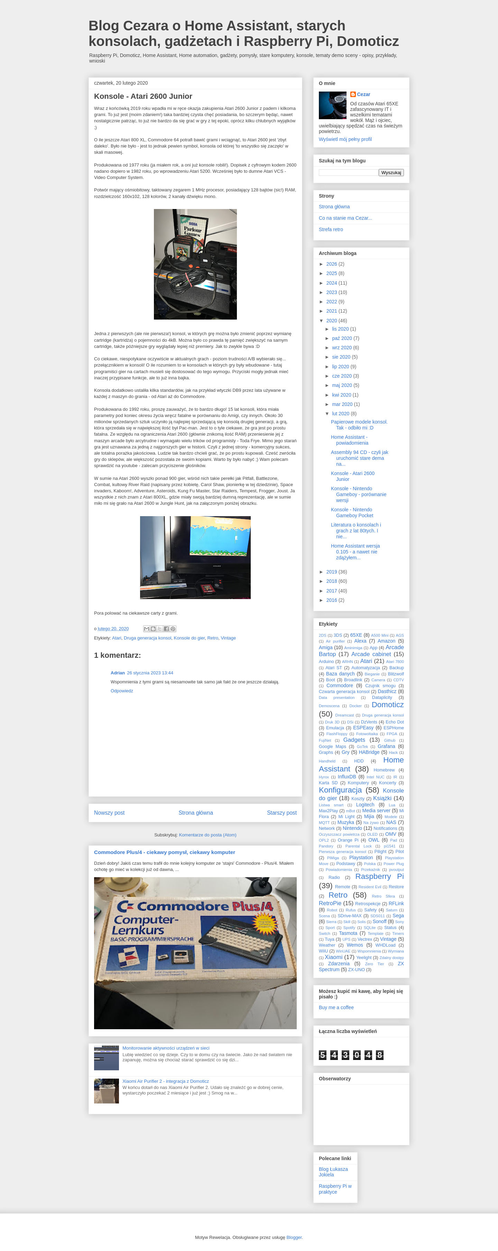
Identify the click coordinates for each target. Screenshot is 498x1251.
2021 (332, 311)
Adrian (118, 672)
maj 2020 (342, 385)
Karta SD (328, 782)
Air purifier (335, 641)
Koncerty (387, 782)
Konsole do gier (189, 638)
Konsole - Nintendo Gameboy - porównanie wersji (359, 494)
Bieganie (372, 674)
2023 (332, 292)
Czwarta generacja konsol (344, 691)
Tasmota (348, 933)
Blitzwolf (396, 674)
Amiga (326, 647)
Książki (382, 798)
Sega (398, 915)
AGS (400, 635)
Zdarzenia (339, 963)
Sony (399, 922)
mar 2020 (343, 404)
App (373, 647)
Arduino (326, 661)
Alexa (360, 641)
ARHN (347, 662)
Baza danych (340, 673)
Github (390, 740)
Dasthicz (387, 691)
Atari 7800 (395, 662)
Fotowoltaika (367, 734)
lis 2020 (341, 329)
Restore (396, 886)
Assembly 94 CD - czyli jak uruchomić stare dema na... (359, 458)
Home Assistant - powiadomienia (349, 440)
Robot (332, 910)
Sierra (331, 922)
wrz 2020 (342, 347)
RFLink (396, 903)
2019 (332, 572)
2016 (332, 600)
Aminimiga (353, 648)
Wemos (355, 945)
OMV (390, 834)
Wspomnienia (369, 951)
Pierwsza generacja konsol (342, 852)
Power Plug (394, 864)
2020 (332, 320)
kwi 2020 (342, 395)
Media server (376, 810)
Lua (392, 805)
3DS (338, 635)
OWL (373, 840)
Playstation (361, 857)
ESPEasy (363, 727)
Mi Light (346, 816)
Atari (116, 638)
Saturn (391, 910)
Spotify (349, 928)
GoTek (362, 747)
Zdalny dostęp (391, 958)
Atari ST (333, 667)
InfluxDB (347, 776)
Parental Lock (358, 846)
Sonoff (379, 921)
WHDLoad (386, 945)
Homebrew (384, 770)
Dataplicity (382, 697)
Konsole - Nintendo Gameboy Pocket (352, 512)
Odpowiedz (122, 690)
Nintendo (352, 828)
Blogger (294, 1237)
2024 (332, 283)
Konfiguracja (340, 790)
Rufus (351, 910)
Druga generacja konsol (147, 638)
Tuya (329, 939)
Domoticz (388, 704)
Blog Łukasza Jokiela (333, 1172)
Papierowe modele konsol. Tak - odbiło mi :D (359, 424)
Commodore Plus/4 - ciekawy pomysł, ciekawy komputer (164, 852)
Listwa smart (331, 805)
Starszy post (282, 813)
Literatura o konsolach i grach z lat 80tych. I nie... (356, 530)
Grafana (386, 746)
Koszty (358, 798)
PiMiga (333, 858)
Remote (342, 886)
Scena (324, 916)
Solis (361, 922)
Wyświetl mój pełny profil (345, 139)
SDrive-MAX (349, 915)
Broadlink (353, 679)
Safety (370, 910)
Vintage (228, 638)
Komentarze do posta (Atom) (208, 834)
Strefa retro (331, 229)
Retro (212, 638)
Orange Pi (348, 840)
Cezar (363, 94)
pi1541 (390, 846)
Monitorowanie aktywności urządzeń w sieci (165, 1048)
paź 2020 (342, 338)
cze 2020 (342, 376)
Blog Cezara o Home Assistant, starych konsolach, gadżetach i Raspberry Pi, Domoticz (244, 33)
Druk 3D (332, 722)
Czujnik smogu (380, 685)
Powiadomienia (339, 870)
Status (390, 927)
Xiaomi (333, 957)
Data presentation (337, 697)
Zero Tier (374, 964)
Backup (396, 667)
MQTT (324, 823)
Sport (330, 928)
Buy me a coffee (336, 1007)
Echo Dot (395, 722)
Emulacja (335, 728)
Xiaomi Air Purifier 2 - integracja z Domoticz (165, 1081)
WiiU (323, 951)
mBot (350, 811)
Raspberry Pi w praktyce (335, 1189)
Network (327, 828)
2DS (322, 635)
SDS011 (377, 916)
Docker (355, 706)
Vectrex (365, 939)
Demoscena (329, 706)
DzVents (369, 722)
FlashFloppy (337, 734)
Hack (393, 752)
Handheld (327, 761)
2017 (332, 591)
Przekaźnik (370, 870)
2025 (332, 273)
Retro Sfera (383, 896)
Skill (347, 922)
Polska (370, 864)
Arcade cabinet (371, 654)
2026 (332, 264)
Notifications (385, 828)
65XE (356, 635)
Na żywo (371, 823)
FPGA (392, 734)
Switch (324, 933)
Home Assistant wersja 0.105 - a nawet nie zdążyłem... (355, 551)
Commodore (339, 685)
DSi (350, 722)
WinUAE (343, 951)
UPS (346, 939)
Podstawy (345, 863)
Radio (334, 877)
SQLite (370, 928)
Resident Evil (370, 887)
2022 (332, 301)
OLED (372, 834)
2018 (332, 581)
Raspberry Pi (379, 876)
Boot (330, 679)
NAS (391, 822)
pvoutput (396, 870)
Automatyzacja (365, 667)
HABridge (369, 752)
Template (376, 933)
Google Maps (332, 746)
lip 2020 (341, 366)
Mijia (369, 816)
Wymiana (396, 951)
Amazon (386, 641)
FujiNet (325, 740)
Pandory (326, 846)
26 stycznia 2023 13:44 (150, 672)
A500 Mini (379, 635)
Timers (398, 933)
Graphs (326, 752)
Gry (346, 752)
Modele (391, 817)
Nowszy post (109, 813)
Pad (393, 840)
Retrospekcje (368, 903)
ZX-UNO (356, 969)
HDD (358, 761)
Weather (327, 945)
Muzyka (346, 822)
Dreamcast (344, 715)
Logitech (365, 804)
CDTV (399, 680)
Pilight (380, 851)
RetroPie (330, 903)
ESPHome (394, 728)
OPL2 (324, 840)
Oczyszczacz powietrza (339, 834)
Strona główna (195, 813)
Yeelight (363, 957)
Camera (378, 680)
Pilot (400, 851)
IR (395, 777)
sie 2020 (342, 357)
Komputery (358, 782)
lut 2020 (341, 413)
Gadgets (354, 740)
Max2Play (328, 810)
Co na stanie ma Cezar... (345, 218)
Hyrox (324, 777)
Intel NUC (375, 777)
